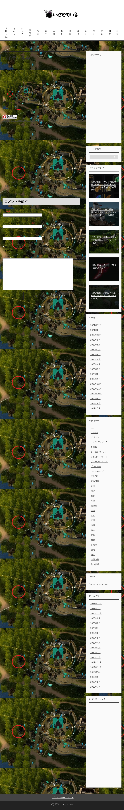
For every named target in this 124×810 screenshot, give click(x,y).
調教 (110, 32)
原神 (93, 486)
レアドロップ (97, 471)
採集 (70, 32)
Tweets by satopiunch (99, 584)
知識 (38, 32)
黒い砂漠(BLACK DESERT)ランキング (19, 121)
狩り (94, 32)
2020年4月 (95, 364)
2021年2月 (95, 330)
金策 (54, 32)
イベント (14, 32)
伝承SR (94, 476)
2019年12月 (96, 384)
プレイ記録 (96, 466)
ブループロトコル (99, 462)
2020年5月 (95, 359)
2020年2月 (95, 374)
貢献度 (30, 33)
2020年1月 (95, 379)
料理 (78, 32)
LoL (92, 428)
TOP (12, 47)
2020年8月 (95, 345)
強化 (62, 32)
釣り (86, 32)
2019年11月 (96, 389)
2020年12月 (96, 335)
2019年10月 (96, 394)
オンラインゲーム (99, 442)
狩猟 (102, 32)
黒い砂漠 (95, 564)
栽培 (93, 510)
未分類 (94, 506)
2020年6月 (95, 354)
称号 (46, 32)
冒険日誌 (6, 32)
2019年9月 (95, 398)
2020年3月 (95, 369)
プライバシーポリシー (63, 797)
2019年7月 (95, 408)
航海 (117, 32)
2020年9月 (95, 340)
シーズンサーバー (99, 452)
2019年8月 (95, 403)
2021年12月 (96, 325)
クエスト (22, 32)
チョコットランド (99, 457)
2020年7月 (95, 350)
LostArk (94, 432)
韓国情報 (95, 559)
